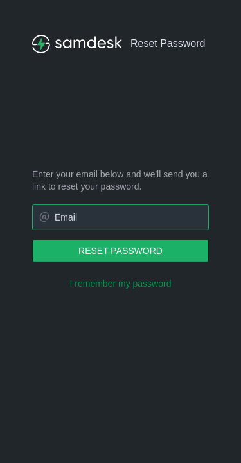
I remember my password (121, 283)
